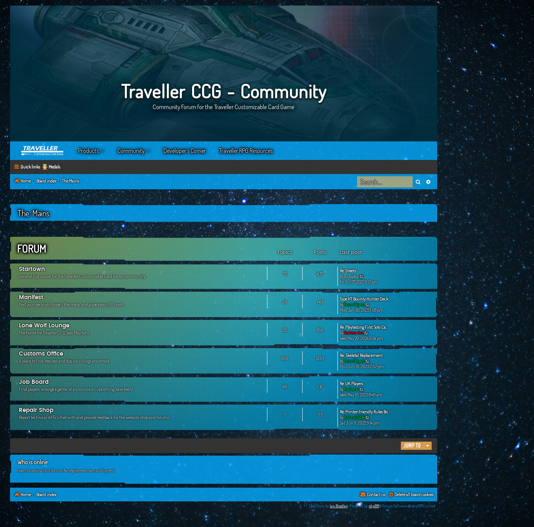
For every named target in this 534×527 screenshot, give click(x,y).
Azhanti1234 (354, 417)
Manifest (31, 297)
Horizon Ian (353, 332)
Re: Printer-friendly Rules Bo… (365, 412)
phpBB (374, 505)
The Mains (33, 213)
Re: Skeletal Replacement (361, 355)
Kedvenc (351, 389)
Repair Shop (36, 410)
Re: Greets (348, 271)
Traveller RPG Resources (246, 150)
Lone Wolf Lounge (44, 325)
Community (131, 150)
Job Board (34, 382)
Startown (32, 269)
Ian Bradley (339, 505)
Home (42, 150)
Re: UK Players (351, 383)
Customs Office (41, 354)
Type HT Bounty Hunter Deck (364, 299)
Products (88, 150)
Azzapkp (351, 276)
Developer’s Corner (185, 150)
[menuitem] (411, 495)
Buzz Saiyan (354, 304)
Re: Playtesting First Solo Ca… (364, 327)
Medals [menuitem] (54, 167)
